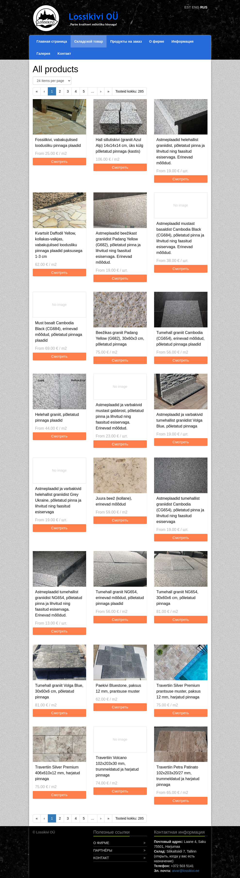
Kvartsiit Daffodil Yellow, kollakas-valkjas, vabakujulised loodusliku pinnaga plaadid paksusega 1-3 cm (59, 245)
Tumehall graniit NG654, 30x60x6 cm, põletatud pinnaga (178, 598)
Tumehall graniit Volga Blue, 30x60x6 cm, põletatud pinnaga (59, 691)
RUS (203, 7)
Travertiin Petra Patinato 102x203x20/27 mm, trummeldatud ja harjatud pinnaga (178, 776)
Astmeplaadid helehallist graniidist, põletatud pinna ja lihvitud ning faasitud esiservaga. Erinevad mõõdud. (181, 151)
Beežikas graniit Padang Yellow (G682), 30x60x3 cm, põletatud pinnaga (120, 338)
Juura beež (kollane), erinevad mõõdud (114, 501)
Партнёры (102, 850)
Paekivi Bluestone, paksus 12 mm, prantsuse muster (118, 688)
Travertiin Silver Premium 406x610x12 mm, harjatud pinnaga (57, 773)
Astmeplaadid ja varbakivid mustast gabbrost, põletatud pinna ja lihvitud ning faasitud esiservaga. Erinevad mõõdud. (120, 416)
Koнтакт (64, 53)
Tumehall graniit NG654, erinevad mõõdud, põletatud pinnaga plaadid (120, 598)
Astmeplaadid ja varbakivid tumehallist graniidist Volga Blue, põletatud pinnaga (180, 420)
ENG (195, 7)
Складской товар (88, 41)
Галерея (43, 53)
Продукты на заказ (126, 41)
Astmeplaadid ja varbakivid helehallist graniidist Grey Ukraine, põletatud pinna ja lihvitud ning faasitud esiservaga (58, 500)
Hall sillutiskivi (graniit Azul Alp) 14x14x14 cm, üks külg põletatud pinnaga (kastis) (119, 145)
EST (187, 7)
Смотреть (59, 161)
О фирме (156, 41)
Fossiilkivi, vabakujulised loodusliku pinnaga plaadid (58, 143)
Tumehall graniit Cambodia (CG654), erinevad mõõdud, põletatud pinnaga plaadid (181, 338)
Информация (183, 41)
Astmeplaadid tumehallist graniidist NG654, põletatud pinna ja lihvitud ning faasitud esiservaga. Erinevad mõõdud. (58, 603)
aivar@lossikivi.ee (185, 871)
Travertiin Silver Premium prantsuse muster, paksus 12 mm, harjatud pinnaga (179, 691)
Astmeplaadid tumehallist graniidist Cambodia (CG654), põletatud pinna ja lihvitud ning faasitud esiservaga (180, 510)
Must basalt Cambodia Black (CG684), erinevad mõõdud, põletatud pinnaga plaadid (58, 331)
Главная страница (52, 41)
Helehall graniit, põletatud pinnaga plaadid (57, 417)
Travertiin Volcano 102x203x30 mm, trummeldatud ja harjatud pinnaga (117, 766)
